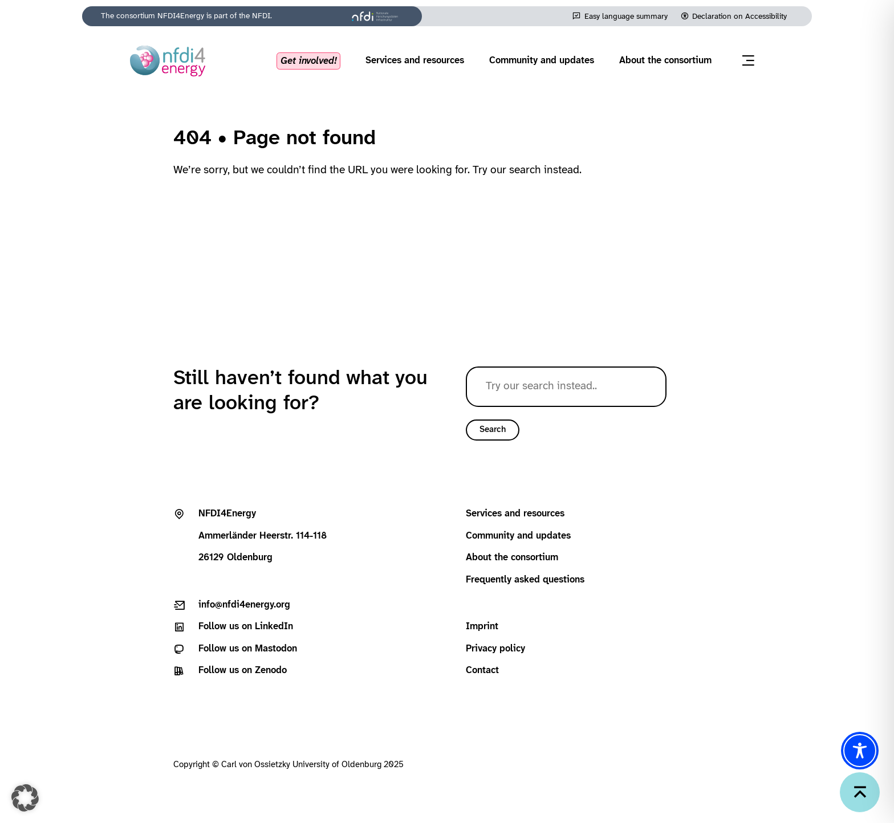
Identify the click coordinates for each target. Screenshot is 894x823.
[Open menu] (748, 60)
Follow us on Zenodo (242, 670)
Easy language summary (626, 17)
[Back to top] (859, 792)
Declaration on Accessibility (739, 17)
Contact (482, 670)
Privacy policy (495, 649)
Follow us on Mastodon (247, 649)
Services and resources (414, 61)
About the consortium (665, 61)
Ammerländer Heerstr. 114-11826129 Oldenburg (262, 536)
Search (492, 429)
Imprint (482, 626)
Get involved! (309, 61)
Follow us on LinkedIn (245, 626)
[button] (25, 798)
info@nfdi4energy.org (244, 605)
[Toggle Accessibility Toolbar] (859, 750)
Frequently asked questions (525, 580)
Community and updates (541, 61)
